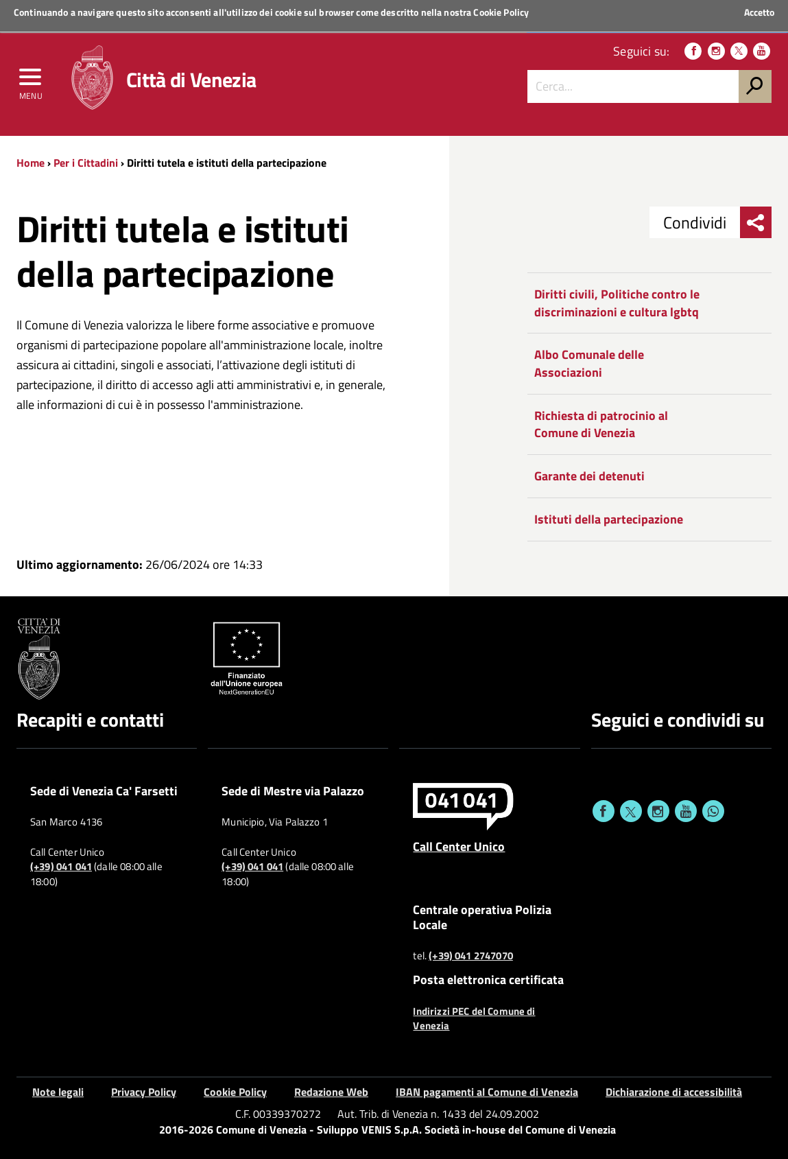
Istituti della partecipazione (608, 519)
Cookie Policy (501, 12)
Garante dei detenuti (589, 476)
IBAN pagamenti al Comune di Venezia (487, 1092)
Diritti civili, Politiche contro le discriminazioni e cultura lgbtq (617, 303)
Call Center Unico (459, 846)
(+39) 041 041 (61, 866)
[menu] (31, 80)
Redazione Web (331, 1092)
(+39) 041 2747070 (471, 955)
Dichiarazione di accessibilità (674, 1092)
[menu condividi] (756, 222)
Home (30, 162)
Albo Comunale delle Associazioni (589, 363)
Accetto (759, 12)
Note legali (58, 1092)
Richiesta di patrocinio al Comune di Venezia (601, 424)
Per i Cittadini (85, 162)
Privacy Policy (143, 1092)
